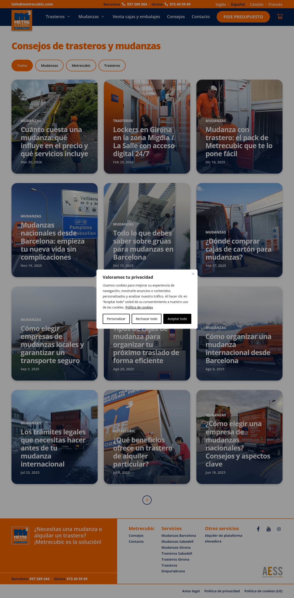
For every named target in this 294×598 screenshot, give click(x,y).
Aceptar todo (177, 319)
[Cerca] (193, 274)
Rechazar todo (146, 319)
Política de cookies (139, 307)
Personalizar (116, 319)
